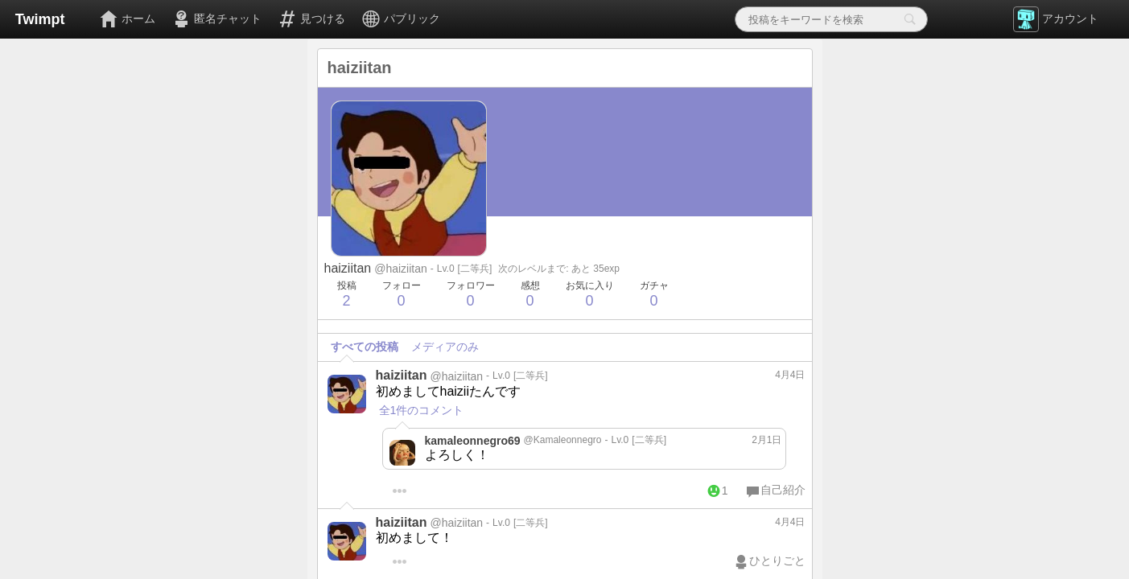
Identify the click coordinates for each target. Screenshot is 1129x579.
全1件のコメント (421, 410)
